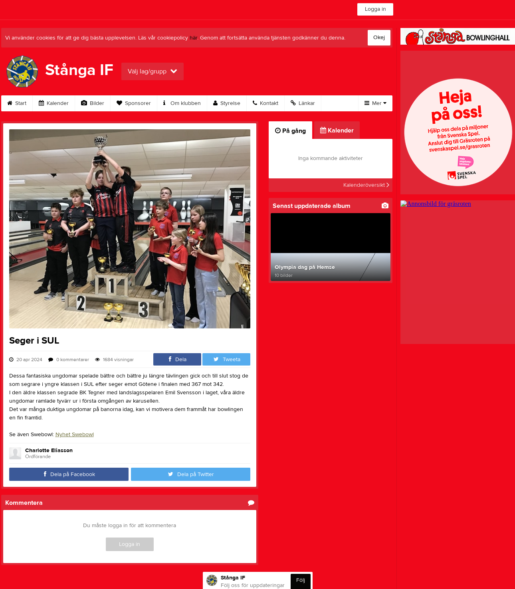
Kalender (54, 103)
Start (16, 103)
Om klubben (182, 103)
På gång (290, 131)
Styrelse (226, 103)
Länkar (303, 103)
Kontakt (265, 103)
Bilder (92, 103)
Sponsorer (134, 103)
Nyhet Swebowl (74, 434)
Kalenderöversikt (366, 185)
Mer (375, 103)
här (193, 38)
